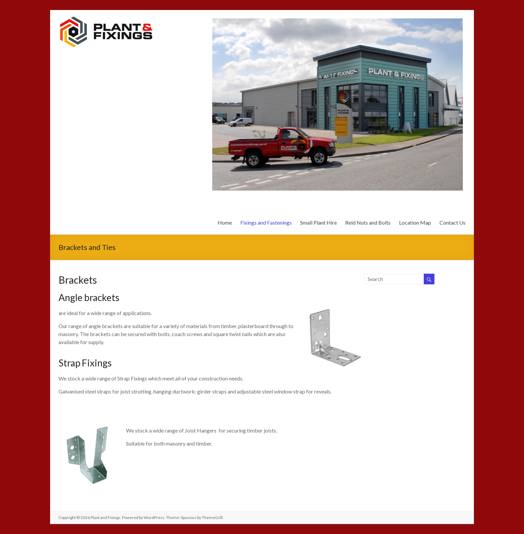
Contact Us (452, 222)
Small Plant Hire (318, 222)
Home (225, 222)
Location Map (415, 222)
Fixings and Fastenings (266, 222)
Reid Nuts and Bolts (368, 222)
